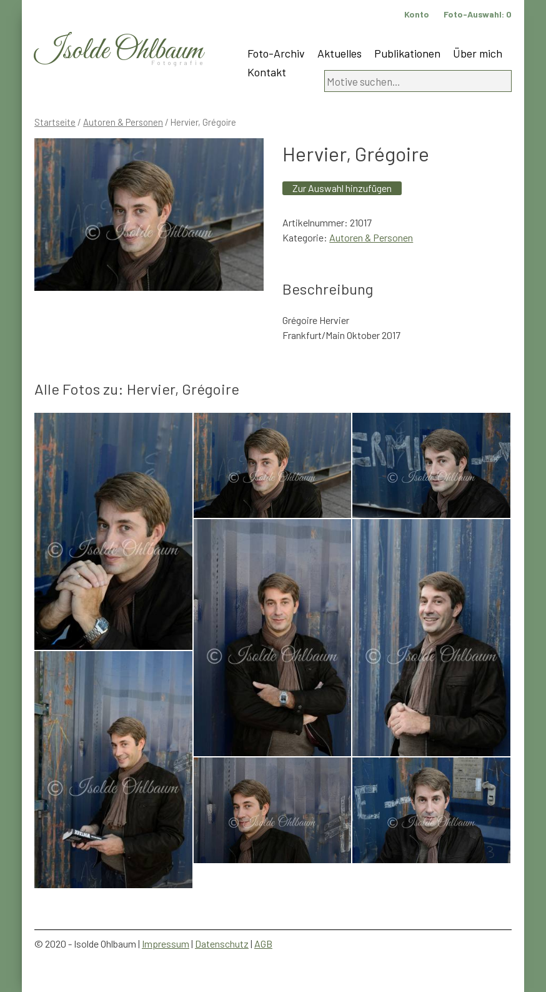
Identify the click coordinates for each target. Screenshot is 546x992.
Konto (416, 14)
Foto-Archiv (276, 53)
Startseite (55, 122)
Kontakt (266, 72)
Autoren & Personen (123, 122)
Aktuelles (339, 53)
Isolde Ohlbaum (118, 51)
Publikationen (407, 53)
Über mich (477, 53)
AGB (263, 943)
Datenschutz (222, 943)
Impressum (165, 943)
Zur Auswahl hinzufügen (342, 188)
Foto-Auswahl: (478, 14)
